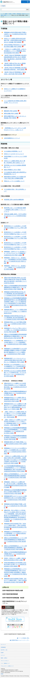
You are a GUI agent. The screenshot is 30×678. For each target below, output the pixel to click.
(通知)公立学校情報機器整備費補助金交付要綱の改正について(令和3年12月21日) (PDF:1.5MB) (15, 393)
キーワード (3, 655)
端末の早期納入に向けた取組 (12, 169)
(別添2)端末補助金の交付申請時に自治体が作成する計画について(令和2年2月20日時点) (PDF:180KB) (15, 564)
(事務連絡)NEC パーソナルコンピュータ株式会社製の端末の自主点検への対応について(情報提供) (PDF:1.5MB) (15, 360)
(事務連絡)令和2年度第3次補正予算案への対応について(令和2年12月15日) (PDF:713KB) (15, 34)
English (3, 5)
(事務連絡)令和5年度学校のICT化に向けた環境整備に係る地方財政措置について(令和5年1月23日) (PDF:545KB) (15, 317)
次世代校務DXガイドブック (12, 138)
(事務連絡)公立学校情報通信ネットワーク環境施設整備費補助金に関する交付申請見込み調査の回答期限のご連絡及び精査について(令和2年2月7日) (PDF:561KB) (15, 572)
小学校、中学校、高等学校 (14, 13)
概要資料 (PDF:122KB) (11, 111)
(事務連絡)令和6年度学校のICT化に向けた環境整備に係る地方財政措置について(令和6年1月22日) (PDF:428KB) (15, 293)
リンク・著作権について (5, 663)
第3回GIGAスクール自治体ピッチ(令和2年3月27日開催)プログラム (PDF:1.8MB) (15, 227)
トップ (2, 13)
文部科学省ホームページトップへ (20, 640)
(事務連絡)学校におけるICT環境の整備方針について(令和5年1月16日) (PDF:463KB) (15, 323)
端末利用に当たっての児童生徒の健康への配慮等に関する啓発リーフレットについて (15, 209)
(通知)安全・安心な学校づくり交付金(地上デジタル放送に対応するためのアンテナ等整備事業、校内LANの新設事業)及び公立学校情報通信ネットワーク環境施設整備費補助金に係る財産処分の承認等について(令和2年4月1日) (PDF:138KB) (15, 516)
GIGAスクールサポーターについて (14, 154)
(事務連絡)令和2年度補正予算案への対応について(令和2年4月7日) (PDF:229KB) (15, 505)
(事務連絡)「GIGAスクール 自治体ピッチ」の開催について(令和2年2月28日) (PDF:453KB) (15, 267)
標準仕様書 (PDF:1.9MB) (12, 113)
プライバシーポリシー (5, 660)
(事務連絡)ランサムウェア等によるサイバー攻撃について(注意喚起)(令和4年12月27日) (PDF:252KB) (15, 330)
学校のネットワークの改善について (14, 181)
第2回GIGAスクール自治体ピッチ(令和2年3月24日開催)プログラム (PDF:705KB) (15, 238)
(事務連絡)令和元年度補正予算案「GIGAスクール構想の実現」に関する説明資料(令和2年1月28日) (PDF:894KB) (15, 580)
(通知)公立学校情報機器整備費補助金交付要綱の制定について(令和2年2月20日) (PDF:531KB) (15, 553)
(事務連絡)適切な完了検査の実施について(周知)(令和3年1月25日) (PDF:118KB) (15, 443)
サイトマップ (3, 644)
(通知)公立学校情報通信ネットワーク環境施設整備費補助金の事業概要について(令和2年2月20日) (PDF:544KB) (15, 547)
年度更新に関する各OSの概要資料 (14, 199)
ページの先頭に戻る (23, 638)
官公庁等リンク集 (4, 649)
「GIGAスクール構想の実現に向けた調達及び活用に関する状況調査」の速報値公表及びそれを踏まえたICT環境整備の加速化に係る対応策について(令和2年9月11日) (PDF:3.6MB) (15, 459)
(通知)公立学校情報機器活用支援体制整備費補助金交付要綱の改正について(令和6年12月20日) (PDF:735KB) (15, 287)
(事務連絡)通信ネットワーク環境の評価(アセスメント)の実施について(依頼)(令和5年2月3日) (15, 311)
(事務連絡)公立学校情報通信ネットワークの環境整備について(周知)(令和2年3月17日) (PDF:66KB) (15, 533)
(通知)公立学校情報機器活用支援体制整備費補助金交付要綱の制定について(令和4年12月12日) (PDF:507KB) (15, 336)
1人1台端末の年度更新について (13, 151)
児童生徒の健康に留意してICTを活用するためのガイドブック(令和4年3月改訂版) (15, 215)
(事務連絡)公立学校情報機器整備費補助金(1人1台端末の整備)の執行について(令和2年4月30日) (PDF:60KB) (15, 491)
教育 (6, 13)
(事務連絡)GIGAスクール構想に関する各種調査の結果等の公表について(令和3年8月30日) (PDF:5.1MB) (15, 399)
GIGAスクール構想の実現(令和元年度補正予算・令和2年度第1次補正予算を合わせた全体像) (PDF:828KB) (15, 40)
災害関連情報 (3, 647)
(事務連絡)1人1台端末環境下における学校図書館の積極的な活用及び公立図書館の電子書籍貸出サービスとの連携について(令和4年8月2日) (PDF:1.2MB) (15, 352)
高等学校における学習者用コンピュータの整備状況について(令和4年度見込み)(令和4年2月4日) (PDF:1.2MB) (15, 366)
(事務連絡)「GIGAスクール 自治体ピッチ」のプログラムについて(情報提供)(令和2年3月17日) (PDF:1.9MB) (15, 253)
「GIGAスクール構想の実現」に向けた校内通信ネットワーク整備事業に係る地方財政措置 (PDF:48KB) (15, 50)
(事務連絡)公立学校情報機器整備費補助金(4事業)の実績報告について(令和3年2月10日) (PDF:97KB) (15, 437)
